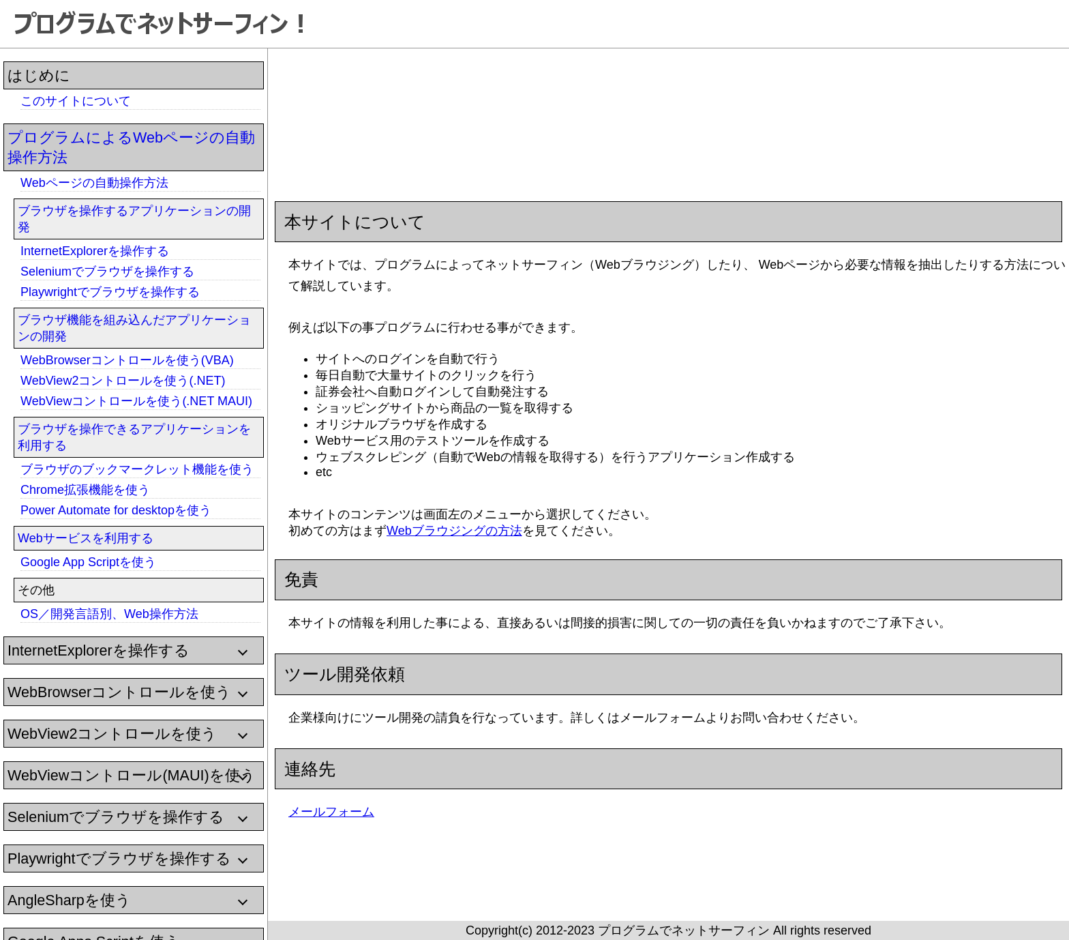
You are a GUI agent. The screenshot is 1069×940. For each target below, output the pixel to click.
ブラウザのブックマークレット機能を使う (137, 469)
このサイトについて (75, 101)
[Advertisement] (580, 116)
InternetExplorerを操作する (94, 251)
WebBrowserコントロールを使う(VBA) (127, 360)
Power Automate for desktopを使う (115, 510)
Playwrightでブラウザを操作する (110, 292)
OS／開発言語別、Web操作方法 (109, 614)
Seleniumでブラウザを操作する (107, 271)
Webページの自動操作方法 (94, 183)
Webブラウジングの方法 (454, 531)
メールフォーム (331, 812)
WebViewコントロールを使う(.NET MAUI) (136, 401)
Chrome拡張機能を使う (85, 490)
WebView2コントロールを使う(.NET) (122, 380)
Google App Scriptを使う (88, 562)
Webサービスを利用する (85, 538)
